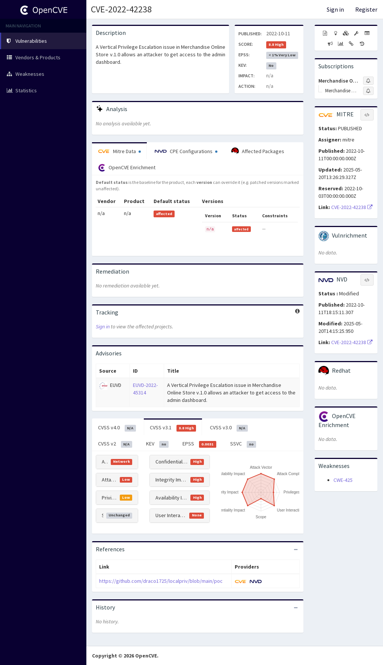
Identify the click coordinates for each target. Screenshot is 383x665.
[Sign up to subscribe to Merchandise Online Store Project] (368, 81)
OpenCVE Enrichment (126, 168)
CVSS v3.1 (173, 428)
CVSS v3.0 (229, 428)
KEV (157, 444)
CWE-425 (343, 480)
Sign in (335, 9)
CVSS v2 (115, 444)
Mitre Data (119, 151)
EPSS (199, 444)
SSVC (243, 444)
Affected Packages (257, 151)
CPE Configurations (186, 151)
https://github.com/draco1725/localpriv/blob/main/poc (161, 581)
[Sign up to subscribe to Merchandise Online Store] (368, 91)
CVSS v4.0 (117, 428)
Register (366, 9)
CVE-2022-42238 (121, 9)
